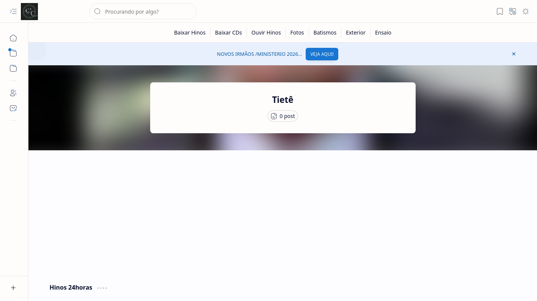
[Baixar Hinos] (190, 32)
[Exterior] (356, 32)
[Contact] (13, 108)
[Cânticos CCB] (29, 11)
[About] (13, 93)
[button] (13, 11)
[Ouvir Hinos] (266, 32)
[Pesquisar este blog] (143, 11)
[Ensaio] (383, 32)
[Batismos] (325, 32)
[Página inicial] (13, 38)
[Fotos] (297, 32)
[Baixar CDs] (228, 32)
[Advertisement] (283, 215)
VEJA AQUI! (322, 54)
